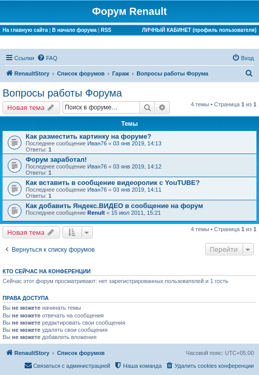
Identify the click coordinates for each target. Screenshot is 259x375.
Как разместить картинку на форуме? (88, 136)
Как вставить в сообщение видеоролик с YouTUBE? (113, 182)
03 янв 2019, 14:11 (137, 189)
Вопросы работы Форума (62, 93)
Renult (96, 213)
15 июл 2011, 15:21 (136, 213)
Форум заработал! (56, 159)
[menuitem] (47, 58)
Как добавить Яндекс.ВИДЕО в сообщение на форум (114, 206)
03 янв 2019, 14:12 (137, 166)
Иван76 (97, 143)
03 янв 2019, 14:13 (137, 143)
